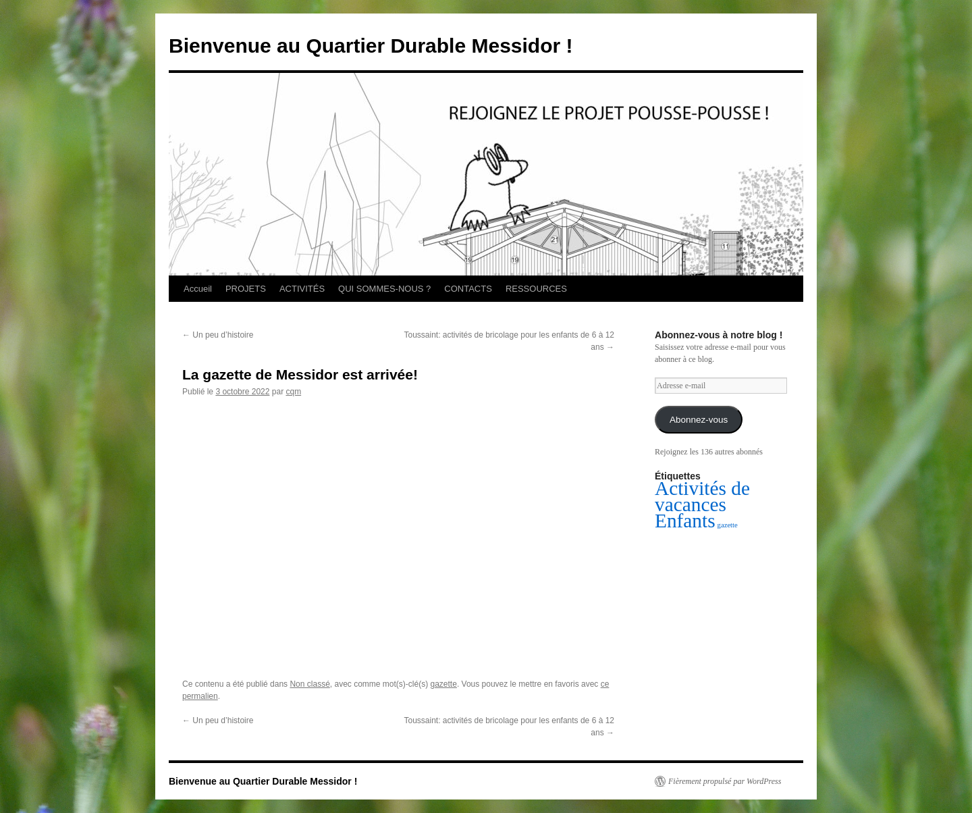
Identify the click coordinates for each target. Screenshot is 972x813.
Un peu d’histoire (217, 335)
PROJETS (245, 289)
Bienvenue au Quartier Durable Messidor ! (371, 45)
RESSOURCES (536, 289)
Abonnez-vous (699, 420)
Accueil (198, 289)
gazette (444, 684)
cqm (293, 391)
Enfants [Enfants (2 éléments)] (685, 520)
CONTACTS (468, 289)
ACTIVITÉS (302, 289)
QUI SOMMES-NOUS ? (384, 289)
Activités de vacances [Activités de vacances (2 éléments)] (702, 496)
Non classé (309, 684)
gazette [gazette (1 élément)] (728, 525)
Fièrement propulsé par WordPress (724, 781)
